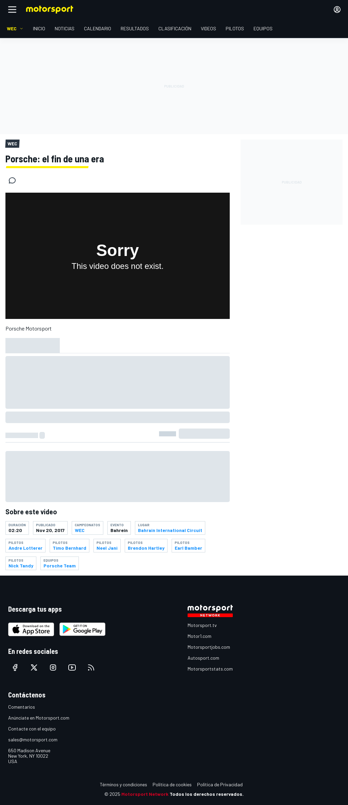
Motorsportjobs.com (209, 647)
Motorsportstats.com (210, 669)
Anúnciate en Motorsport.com (38, 718)
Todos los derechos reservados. (207, 794)
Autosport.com (203, 658)
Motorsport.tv (202, 625)
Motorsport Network (145, 794)
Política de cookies (172, 784)
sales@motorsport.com (32, 739)
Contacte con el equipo (32, 728)
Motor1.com (199, 636)
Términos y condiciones (123, 784)
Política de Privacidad (220, 784)
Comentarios (21, 707)
